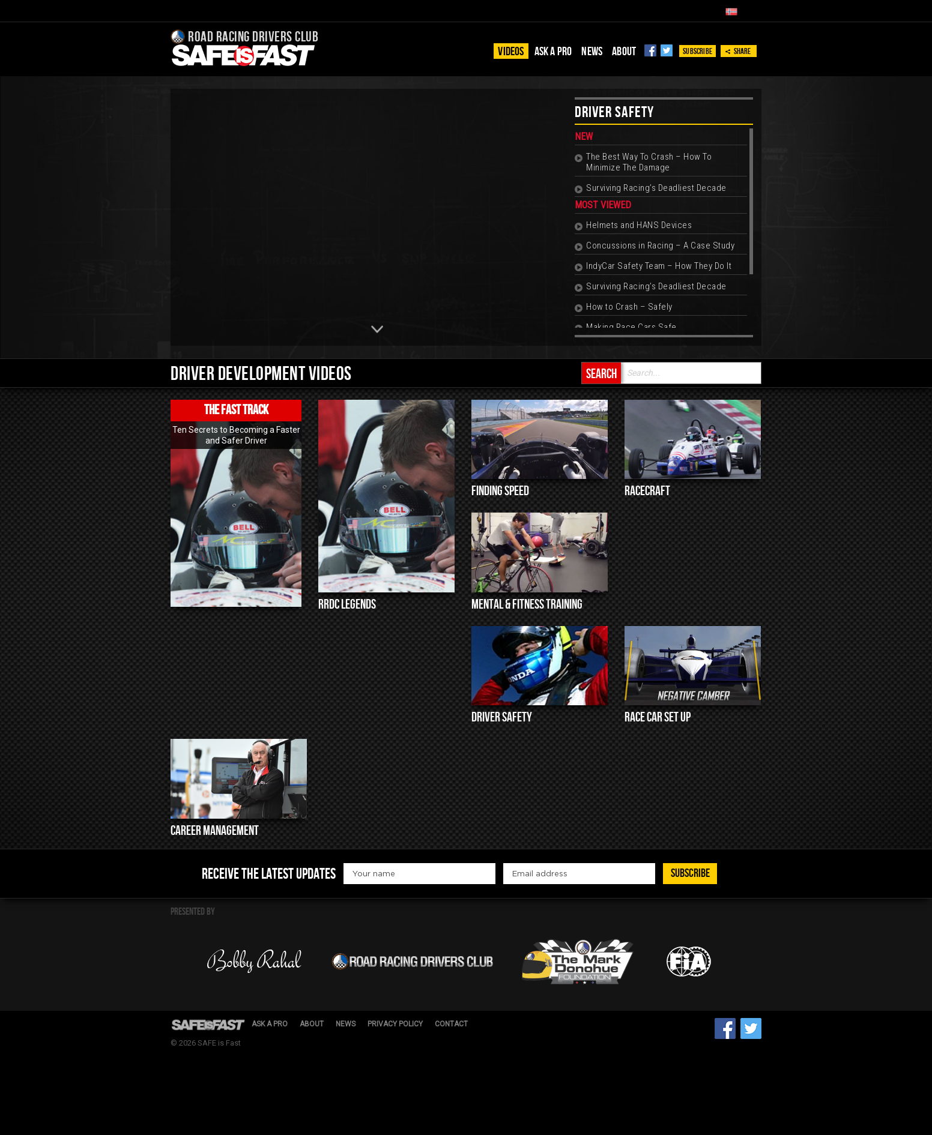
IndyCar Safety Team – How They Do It (658, 265)
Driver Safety (501, 717)
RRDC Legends (347, 605)
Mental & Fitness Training (526, 605)
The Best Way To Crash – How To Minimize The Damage (649, 162)
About (624, 51)
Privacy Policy (395, 1024)
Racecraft (647, 491)
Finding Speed (500, 491)
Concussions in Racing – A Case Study (660, 245)
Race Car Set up (658, 717)
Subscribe (697, 51)
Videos (511, 51)
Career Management (215, 831)
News (591, 51)
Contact (451, 1024)
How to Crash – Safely (629, 306)
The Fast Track (236, 410)
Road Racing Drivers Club (244, 36)
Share (738, 51)
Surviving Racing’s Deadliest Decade (656, 187)
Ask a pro (553, 51)
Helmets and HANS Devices (639, 225)
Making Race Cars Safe (631, 327)
